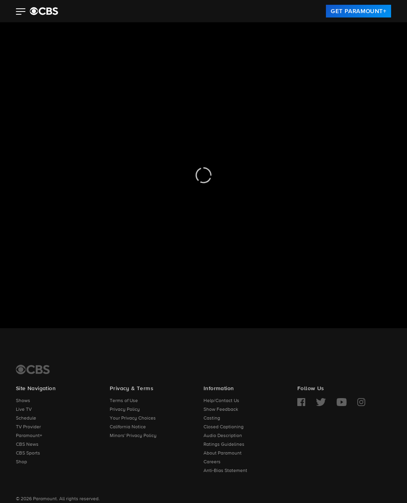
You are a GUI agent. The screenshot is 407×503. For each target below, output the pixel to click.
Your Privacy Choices (133, 418)
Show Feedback (221, 409)
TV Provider (28, 427)
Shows (23, 401)
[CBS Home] (33, 369)
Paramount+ (29, 435)
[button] (21, 12)
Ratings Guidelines (224, 444)
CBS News (27, 444)
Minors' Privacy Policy (133, 435)
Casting (212, 418)
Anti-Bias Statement (225, 470)
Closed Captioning (224, 427)
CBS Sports (28, 453)
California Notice (128, 427)
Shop (21, 462)
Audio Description (223, 435)
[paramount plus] (44, 11)
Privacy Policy (125, 409)
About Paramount (223, 453)
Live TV (24, 409)
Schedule (26, 418)
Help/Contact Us (221, 401)
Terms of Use (124, 401)
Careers (212, 462)
